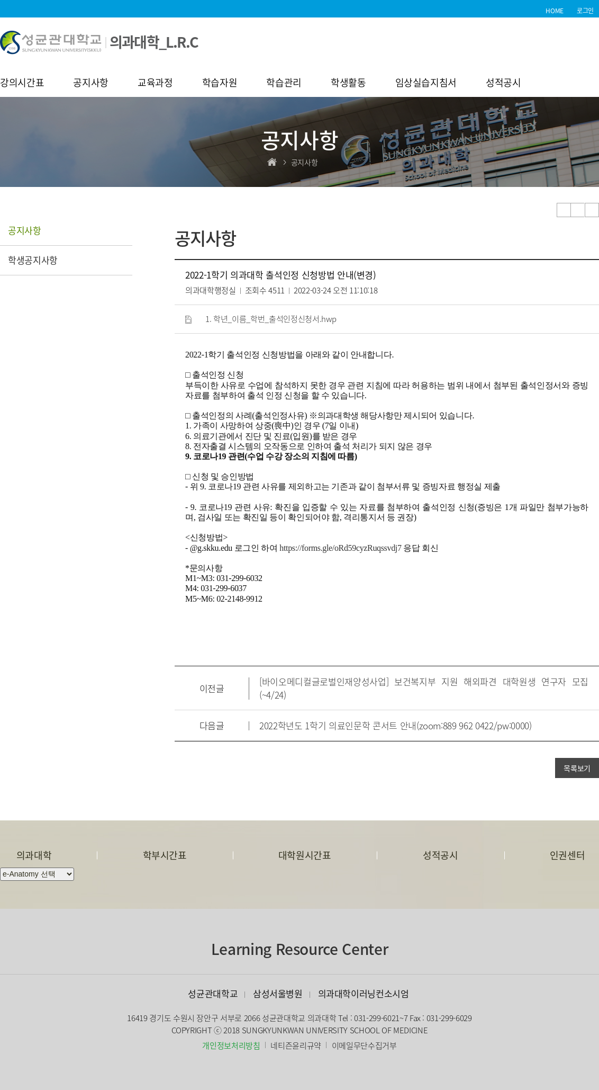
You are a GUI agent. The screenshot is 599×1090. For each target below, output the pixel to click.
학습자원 (220, 84)
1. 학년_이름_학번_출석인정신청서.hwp (270, 319)
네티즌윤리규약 (295, 1045)
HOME (555, 10)
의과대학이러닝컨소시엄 (363, 993)
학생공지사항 (33, 259)
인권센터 (567, 855)
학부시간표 (165, 855)
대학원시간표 (304, 855)
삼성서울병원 (278, 993)
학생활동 (348, 84)
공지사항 (90, 84)
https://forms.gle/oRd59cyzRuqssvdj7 (340, 547)
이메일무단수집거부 (364, 1045)
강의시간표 (22, 84)
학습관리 (284, 84)
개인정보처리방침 (231, 1045)
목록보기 (577, 768)
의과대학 (34, 855)
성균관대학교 (213, 993)
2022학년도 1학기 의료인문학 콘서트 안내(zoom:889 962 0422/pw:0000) (395, 725)
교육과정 (155, 84)
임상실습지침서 (426, 84)
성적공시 (503, 84)
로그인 (585, 10)
